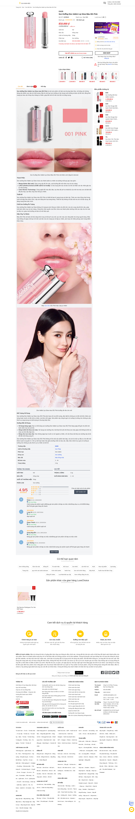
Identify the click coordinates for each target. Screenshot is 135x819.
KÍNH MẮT (60, 750)
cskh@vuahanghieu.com (109, 695)
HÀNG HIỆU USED (62, 778)
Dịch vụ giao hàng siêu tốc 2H (76, 706)
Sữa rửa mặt (36, 566)
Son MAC (75, 566)
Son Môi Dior (28, 7)
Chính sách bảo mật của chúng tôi (79, 675)
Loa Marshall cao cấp (65, 574)
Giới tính (20, 472)
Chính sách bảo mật (73, 699)
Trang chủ (18, 7)
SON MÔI (81, 727)
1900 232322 (117, 4)
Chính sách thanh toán (74, 694)
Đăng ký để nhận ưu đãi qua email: (26, 674)
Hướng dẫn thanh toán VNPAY (24, 694)
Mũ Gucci (66, 566)
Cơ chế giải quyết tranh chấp (76, 703)
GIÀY (80, 764)
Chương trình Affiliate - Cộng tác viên (26, 692)
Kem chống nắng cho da (82, 574)
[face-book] (102, 672)
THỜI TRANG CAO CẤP (22, 747)
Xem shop (106, 53)
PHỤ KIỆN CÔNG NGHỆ (43, 795)
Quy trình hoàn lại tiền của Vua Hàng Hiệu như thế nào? (53, 709)
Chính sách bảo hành (74, 687)
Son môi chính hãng (79, 570)
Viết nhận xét (81, 492)
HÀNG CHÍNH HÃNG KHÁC (107, 747)
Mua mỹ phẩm (103, 566)
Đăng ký (106, 58)
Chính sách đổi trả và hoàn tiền (76, 692)
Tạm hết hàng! (75, 53)
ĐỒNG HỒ (39, 750)
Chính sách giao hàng (74, 689)
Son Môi (85, 17)
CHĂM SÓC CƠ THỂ (42, 781)
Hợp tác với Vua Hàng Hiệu (23, 689)
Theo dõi (116, 37)
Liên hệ (18, 699)
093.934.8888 (116, 2)
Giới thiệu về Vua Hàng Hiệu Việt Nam (26, 685)
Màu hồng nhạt (59, 457)
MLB (93, 566)
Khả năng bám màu (61, 476)
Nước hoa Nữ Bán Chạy (105, 570)
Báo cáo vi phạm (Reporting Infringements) (79, 715)
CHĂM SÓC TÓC (62, 761)
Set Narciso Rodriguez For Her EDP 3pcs (26, 608)
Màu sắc (20, 476)
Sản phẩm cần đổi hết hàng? (50, 689)
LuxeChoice (101, 37)
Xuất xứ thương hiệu (24, 479)
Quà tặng (113, 566)
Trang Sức (25, 570)
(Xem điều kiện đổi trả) (109, 41)
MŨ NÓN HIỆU (40, 764)
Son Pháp (58, 449)
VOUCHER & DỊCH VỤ (42, 727)
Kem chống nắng (24, 566)
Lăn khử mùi (85, 566)
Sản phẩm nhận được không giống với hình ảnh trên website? (53, 696)
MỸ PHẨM (60, 782)
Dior (23, 7)
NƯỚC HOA (61, 727)
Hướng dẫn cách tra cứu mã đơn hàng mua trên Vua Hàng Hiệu (53, 686)
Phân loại (20, 483)
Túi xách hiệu (56, 566)
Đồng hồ (45, 566)
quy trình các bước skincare (40, 570)
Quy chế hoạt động (21, 687)
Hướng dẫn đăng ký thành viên (76, 708)
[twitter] (113, 672)
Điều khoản (32, 722)
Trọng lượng (59, 472)
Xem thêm (54, 552)
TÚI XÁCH (18, 727)
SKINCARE (19, 795)
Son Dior (47, 305)
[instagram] (106, 672)
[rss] (117, 672)
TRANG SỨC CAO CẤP (106, 727)
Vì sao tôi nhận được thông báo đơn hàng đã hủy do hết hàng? (54, 700)
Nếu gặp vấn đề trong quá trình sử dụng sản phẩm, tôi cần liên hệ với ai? (54, 705)
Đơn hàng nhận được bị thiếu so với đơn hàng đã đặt (53, 692)
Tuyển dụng (19, 696)
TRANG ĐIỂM (82, 738)
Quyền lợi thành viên (73, 710)
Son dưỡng (58, 454)
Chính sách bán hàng (74, 685)
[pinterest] (110, 672)
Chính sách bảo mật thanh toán (76, 696)
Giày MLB (92, 570)
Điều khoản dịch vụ (73, 701)
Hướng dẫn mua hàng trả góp (76, 713)
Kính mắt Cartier (56, 570)
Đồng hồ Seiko (50, 574)
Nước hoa (67, 570)
